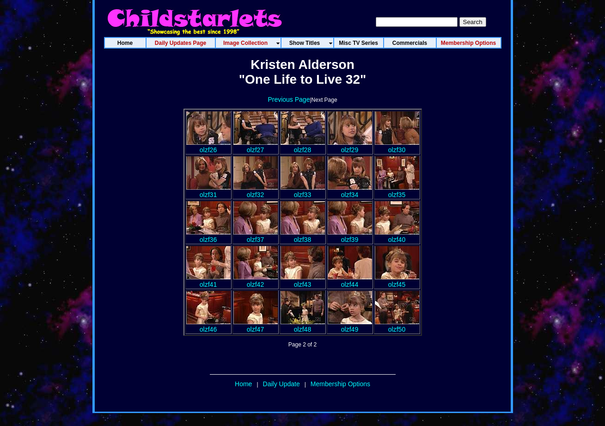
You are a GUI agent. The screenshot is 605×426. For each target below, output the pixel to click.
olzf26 (208, 146)
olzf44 (350, 280)
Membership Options (340, 384)
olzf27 (255, 146)
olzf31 (208, 191)
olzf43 (303, 280)
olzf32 (255, 191)
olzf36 (208, 235)
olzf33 (303, 191)
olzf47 (255, 325)
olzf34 (350, 191)
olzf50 (397, 325)
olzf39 (350, 235)
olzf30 (397, 146)
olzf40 (397, 235)
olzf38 (303, 235)
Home (243, 384)
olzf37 (255, 235)
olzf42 (255, 280)
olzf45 (397, 280)
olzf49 (350, 325)
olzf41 (208, 280)
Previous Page (289, 99)
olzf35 (397, 191)
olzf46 (208, 325)
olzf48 (303, 325)
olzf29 (350, 146)
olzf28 (303, 146)
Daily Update (281, 384)
